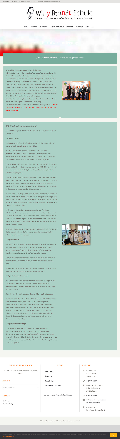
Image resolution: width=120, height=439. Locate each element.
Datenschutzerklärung (8, 436)
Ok (113, 435)
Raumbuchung (8, 404)
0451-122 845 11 (91, 381)
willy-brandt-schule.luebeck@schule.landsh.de (49, 2)
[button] (92, 26)
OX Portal (6, 401)
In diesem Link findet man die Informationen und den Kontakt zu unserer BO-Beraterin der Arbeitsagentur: (32, 107)
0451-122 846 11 (91, 395)
